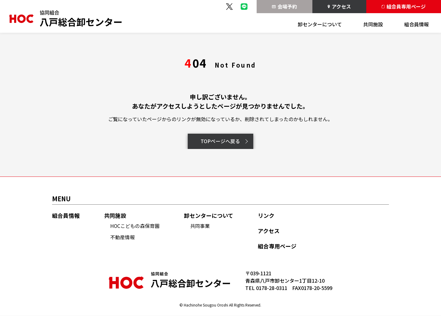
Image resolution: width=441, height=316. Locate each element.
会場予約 (284, 6)
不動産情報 (122, 237)
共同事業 (200, 226)
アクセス (339, 6)
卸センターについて (320, 24)
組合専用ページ (277, 246)
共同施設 (373, 24)
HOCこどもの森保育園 (135, 226)
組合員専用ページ (404, 6)
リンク (266, 215)
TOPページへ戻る (224, 141)
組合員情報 (416, 24)
